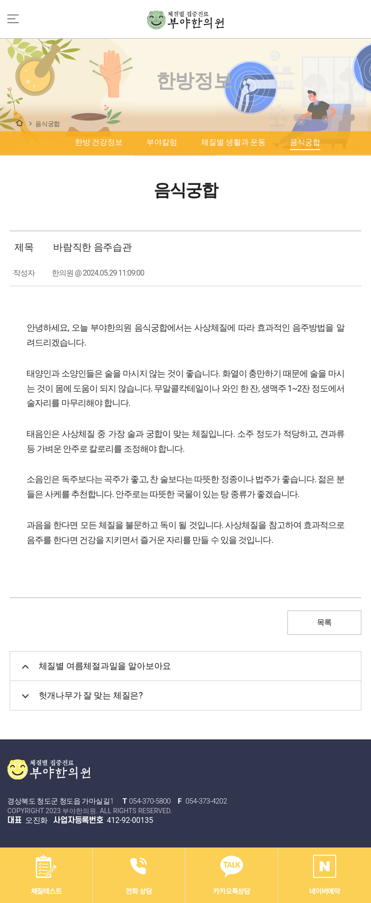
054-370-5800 (150, 801)
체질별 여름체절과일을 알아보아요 (96, 666)
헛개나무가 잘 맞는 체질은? (82, 695)
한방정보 (19, 123)
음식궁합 (47, 123)
